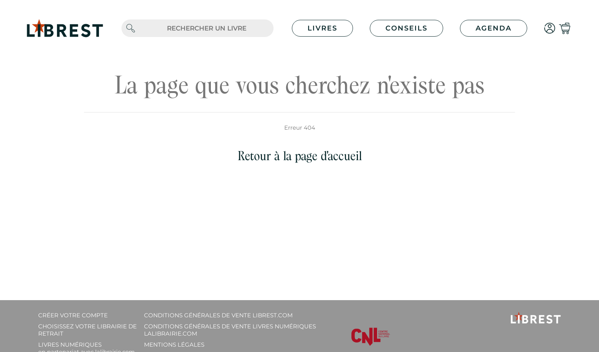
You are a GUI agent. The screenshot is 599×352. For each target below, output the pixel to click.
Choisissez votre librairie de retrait (87, 330)
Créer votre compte (73, 315)
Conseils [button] (406, 28)
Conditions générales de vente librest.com (218, 315)
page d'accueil (328, 156)
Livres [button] (322, 28)
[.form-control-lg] (207, 28)
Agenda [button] (494, 28)
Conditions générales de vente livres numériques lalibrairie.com (230, 330)
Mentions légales (174, 344)
